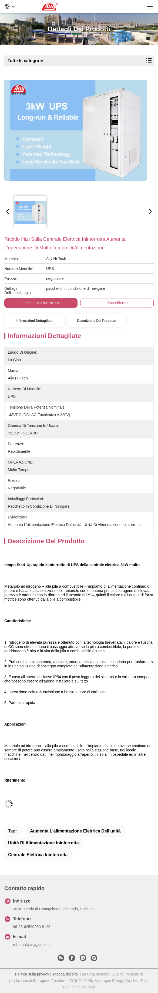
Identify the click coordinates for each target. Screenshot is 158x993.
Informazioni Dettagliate (34, 321)
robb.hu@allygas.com (31, 944)
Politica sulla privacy (32, 974)
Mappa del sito (65, 974)
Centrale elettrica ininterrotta (38, 854)
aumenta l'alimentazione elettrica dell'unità (75, 831)
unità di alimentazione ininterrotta (43, 843)
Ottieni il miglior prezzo (41, 303)
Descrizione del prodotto (96, 321)
